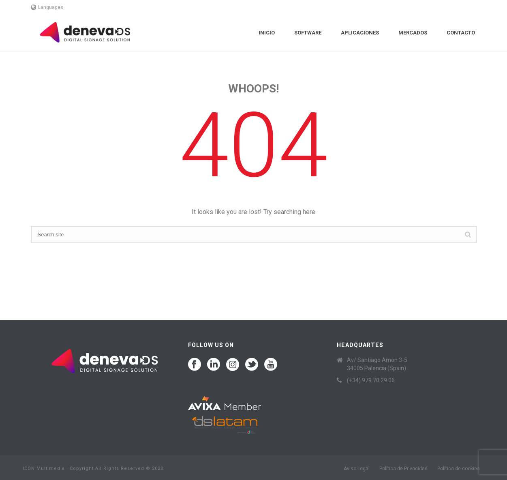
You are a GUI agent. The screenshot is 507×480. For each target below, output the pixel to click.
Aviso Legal (357, 468)
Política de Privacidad (403, 468)
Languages (47, 7)
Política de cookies (458, 468)
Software (307, 33)
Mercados (412, 33)
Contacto (461, 33)
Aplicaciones (360, 33)
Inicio (267, 33)
